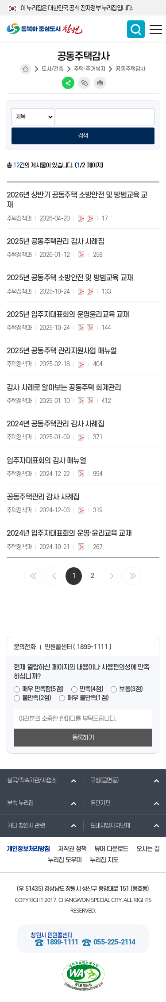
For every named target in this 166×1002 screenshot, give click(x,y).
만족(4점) (91, 689)
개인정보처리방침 (28, 849)
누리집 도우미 (64, 860)
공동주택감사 (130, 69)
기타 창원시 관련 (22, 825)
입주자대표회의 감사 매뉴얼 (46, 461)
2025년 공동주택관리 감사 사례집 (55, 242)
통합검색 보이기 (136, 29)
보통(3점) (131, 689)
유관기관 (96, 802)
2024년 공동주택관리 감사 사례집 (55, 424)
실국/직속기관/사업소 (28, 780)
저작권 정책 (72, 849)
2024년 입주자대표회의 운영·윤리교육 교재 (69, 534)
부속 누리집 (16, 802)
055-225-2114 (114, 942)
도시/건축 (53, 69)
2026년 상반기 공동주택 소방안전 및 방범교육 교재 (77, 200)
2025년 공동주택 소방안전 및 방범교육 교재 (70, 278)
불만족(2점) (36, 698)
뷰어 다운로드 (111, 849)
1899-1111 (62, 942)
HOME (25, 69)
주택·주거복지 (89, 69)
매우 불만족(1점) (87, 698)
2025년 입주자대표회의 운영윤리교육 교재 (68, 315)
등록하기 (83, 738)
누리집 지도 (104, 860)
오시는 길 (147, 849)
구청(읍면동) (101, 780)
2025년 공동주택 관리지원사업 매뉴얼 (61, 351)
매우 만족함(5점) (42, 689)
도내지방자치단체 (106, 825)
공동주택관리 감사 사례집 (43, 497)
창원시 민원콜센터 (51, 935)
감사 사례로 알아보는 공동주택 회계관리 (64, 388)
